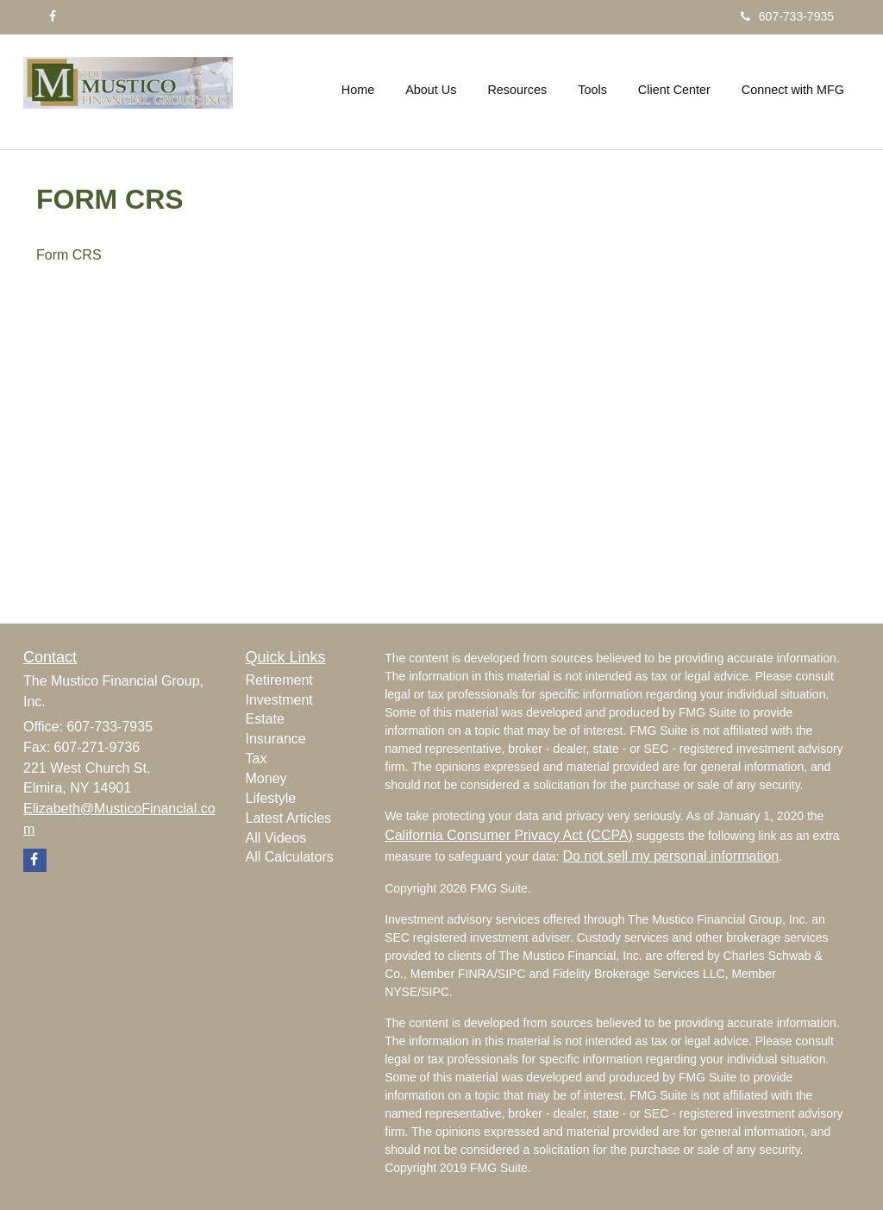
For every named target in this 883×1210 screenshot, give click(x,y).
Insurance (276, 738)
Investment (279, 700)
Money (266, 778)
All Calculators (290, 857)
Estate (265, 719)
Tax (256, 758)
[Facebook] (52, 16)
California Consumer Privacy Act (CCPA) (509, 835)
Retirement (279, 680)
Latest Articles (289, 818)
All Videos (276, 838)
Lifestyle (271, 798)
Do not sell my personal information (670, 856)
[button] (431, 90)
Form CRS (70, 255)
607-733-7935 (787, 16)
